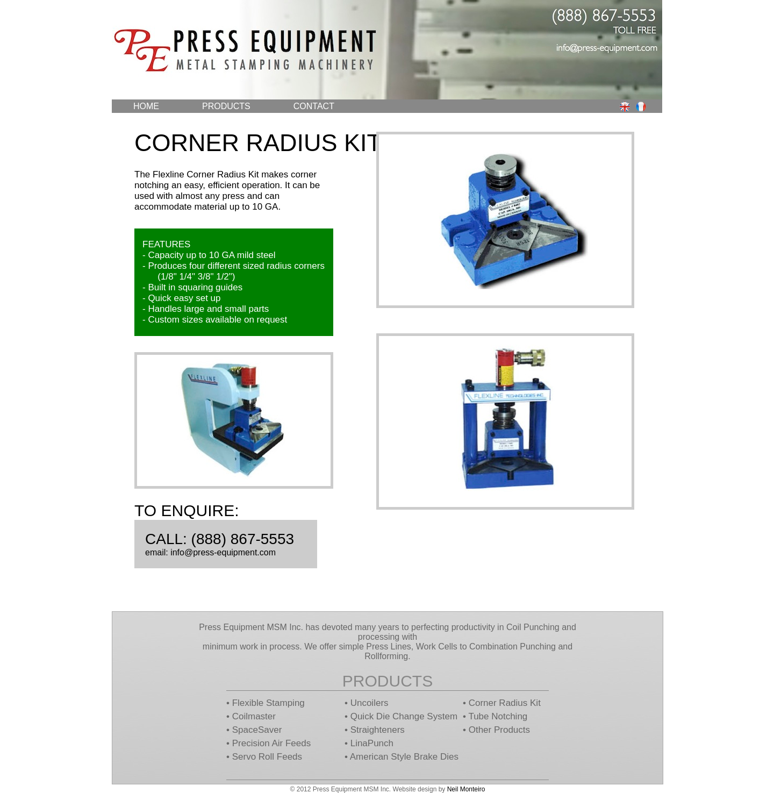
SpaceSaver (257, 730)
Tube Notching (497, 716)
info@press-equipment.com (223, 552)
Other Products (499, 730)
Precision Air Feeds (271, 743)
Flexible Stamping (268, 703)
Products (226, 106)
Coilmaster (254, 716)
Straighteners (377, 730)
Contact (313, 106)
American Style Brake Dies (404, 757)
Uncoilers (369, 703)
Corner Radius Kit (505, 703)
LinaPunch (371, 743)
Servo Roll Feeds (267, 757)
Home (146, 106)
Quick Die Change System (403, 716)
